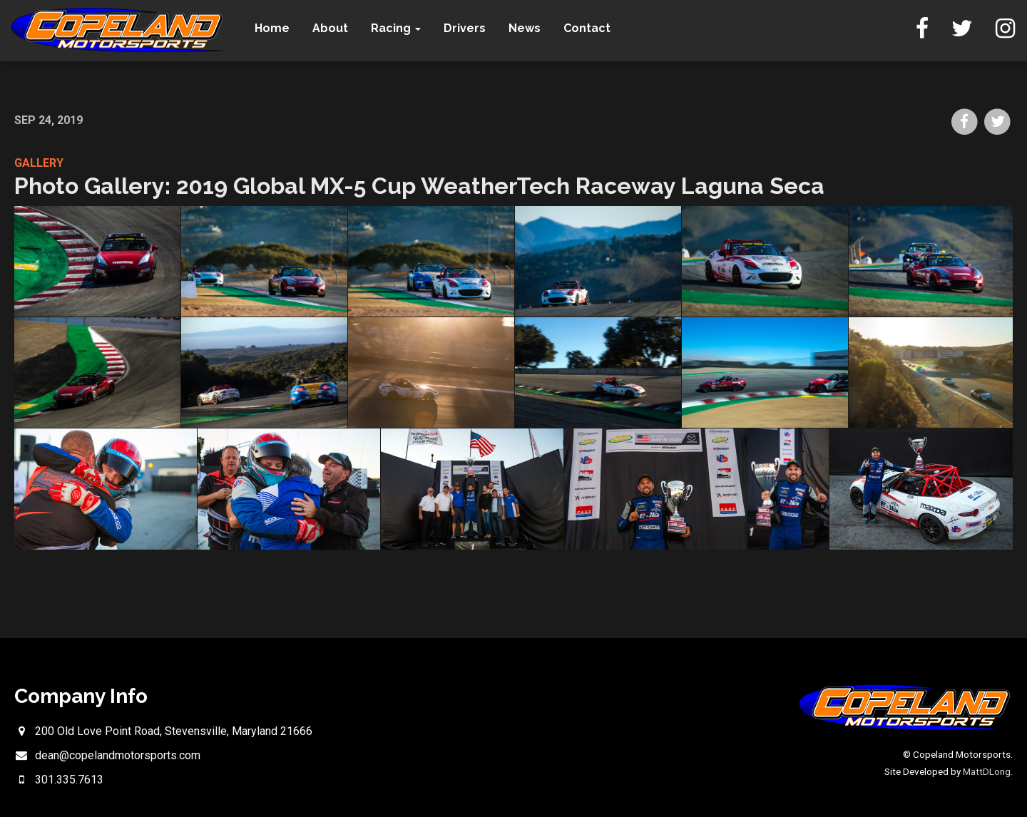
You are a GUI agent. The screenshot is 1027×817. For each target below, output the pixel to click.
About (335, 28)
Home (277, 28)
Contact (591, 28)
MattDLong (987, 771)
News (530, 28)
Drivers (470, 28)
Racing (401, 28)
